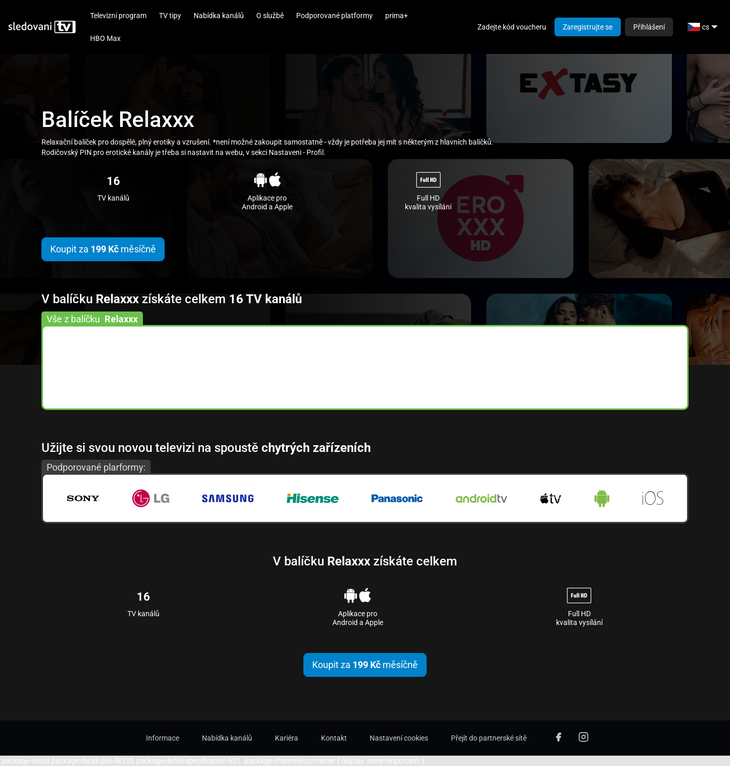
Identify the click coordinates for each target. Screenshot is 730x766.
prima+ (396, 15)
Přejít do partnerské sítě (489, 738)
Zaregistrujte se (587, 27)
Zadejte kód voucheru (511, 27)
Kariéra (286, 738)
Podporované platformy (334, 15)
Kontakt (334, 738)
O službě (270, 15)
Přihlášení (649, 27)
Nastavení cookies (399, 738)
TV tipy (170, 15)
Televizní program (118, 15)
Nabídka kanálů (219, 15)
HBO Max (105, 38)
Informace (162, 738)
